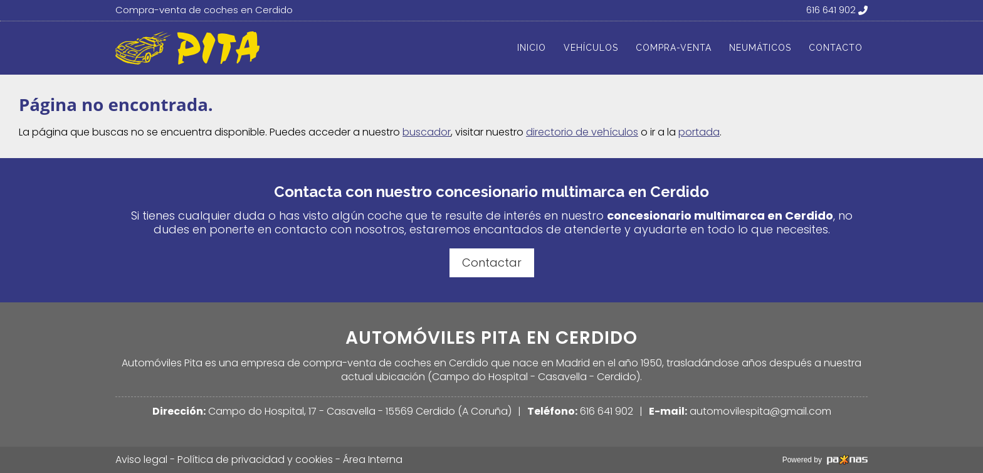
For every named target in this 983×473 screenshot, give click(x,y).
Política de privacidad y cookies (255, 460)
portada (699, 132)
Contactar (492, 262)
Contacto (836, 48)
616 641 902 (606, 411)
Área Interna (372, 459)
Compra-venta (674, 48)
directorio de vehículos (582, 132)
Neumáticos (760, 48)
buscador (426, 132)
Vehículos (591, 48)
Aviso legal (141, 459)
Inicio (531, 48)
